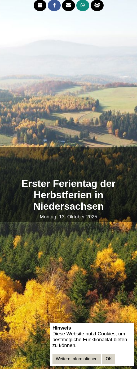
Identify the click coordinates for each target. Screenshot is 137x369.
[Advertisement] (68, 162)
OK (109, 359)
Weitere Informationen (77, 359)
